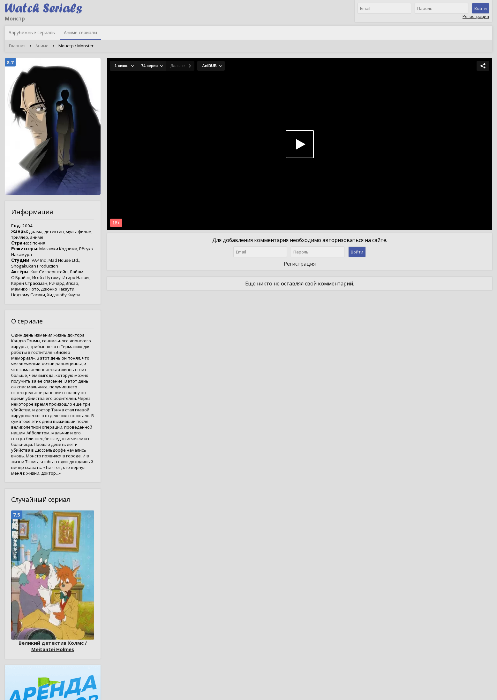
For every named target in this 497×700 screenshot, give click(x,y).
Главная (17, 46)
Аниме (42, 46)
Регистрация (476, 16)
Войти (480, 8)
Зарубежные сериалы (32, 32)
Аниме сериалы (80, 32)
